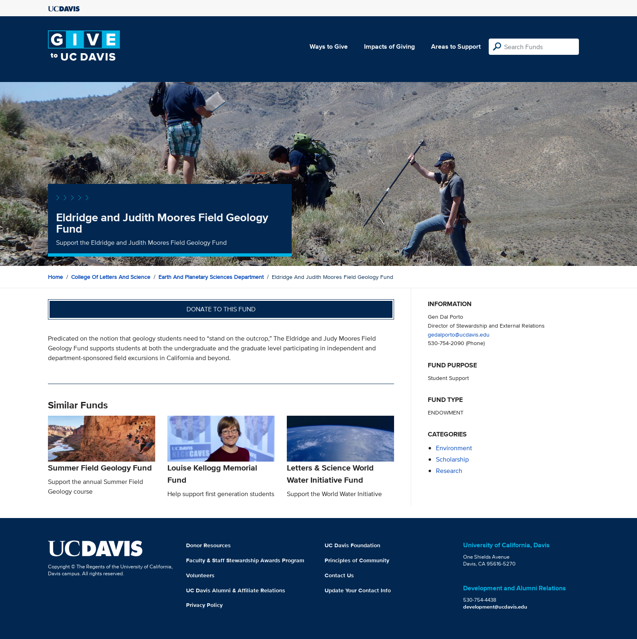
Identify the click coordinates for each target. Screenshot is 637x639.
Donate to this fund (221, 309)
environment (454, 448)
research (449, 470)
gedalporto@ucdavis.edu (459, 334)
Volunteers (200, 575)
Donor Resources (208, 545)
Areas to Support (456, 46)
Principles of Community (357, 560)
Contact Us (339, 575)
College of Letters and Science (110, 277)
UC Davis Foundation (352, 545)
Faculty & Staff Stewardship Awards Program (245, 560)
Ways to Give (329, 46)
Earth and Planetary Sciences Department (211, 277)
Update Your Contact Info (358, 590)
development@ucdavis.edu (495, 607)
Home (55, 277)
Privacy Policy (204, 605)
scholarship (452, 459)
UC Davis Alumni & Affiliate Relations (235, 590)
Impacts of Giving (389, 46)
